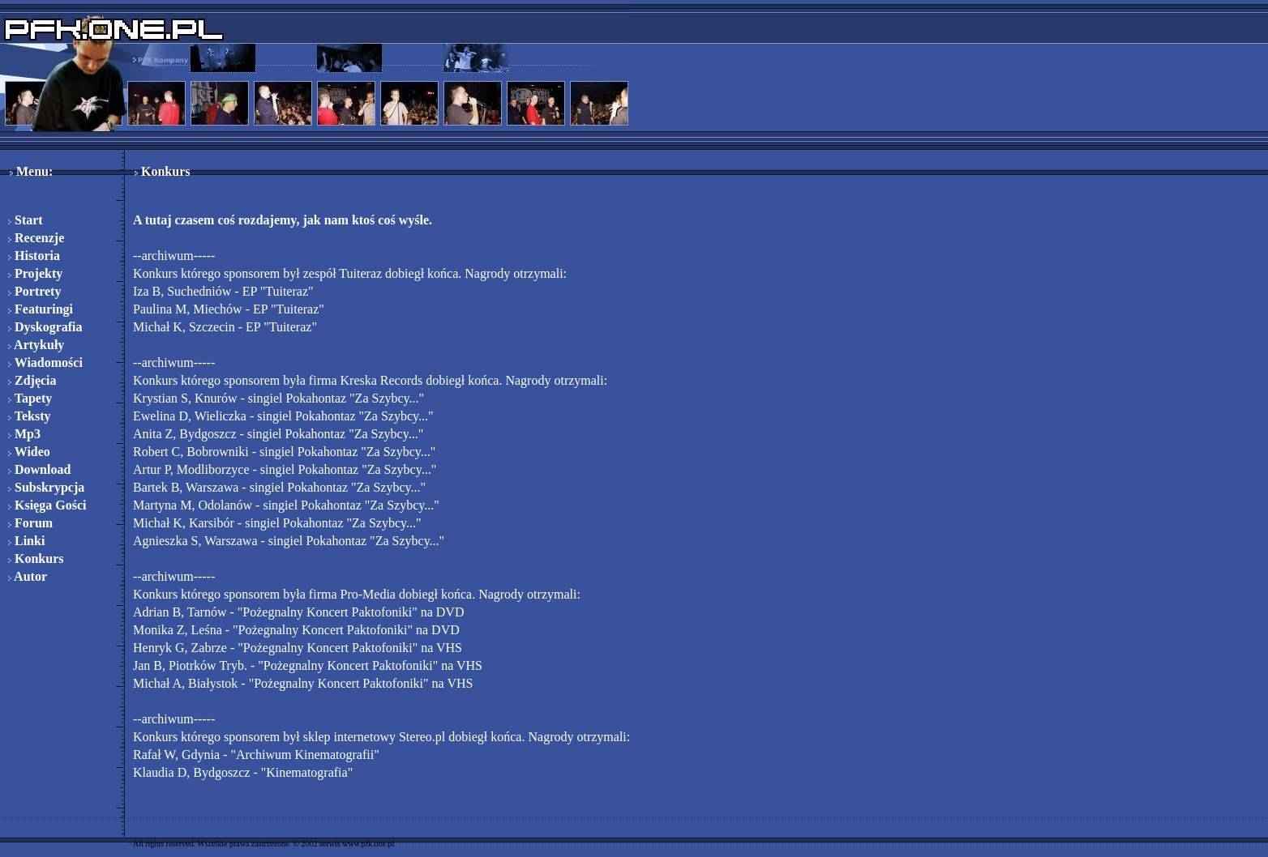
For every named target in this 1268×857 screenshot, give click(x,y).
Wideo (29, 451)
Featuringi (40, 309)
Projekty (35, 273)
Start (25, 220)
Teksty (29, 416)
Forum (30, 523)
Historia (34, 255)
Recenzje (36, 238)
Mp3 (24, 434)
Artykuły (36, 345)
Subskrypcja (46, 487)
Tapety (30, 398)
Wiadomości (45, 362)
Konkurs (35, 558)
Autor (27, 576)
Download (39, 469)
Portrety (34, 291)
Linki (26, 541)
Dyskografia (45, 327)
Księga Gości (47, 505)
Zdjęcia (32, 380)
